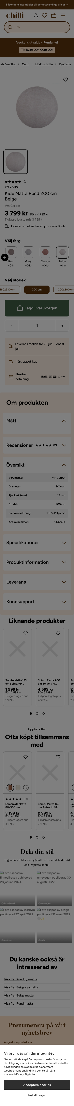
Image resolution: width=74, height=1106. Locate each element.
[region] (37, 1075)
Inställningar (37, 1095)
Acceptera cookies (37, 1085)
